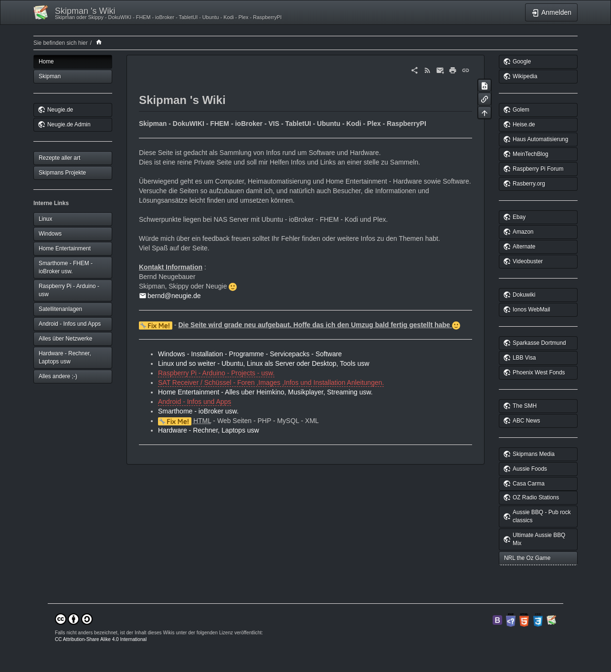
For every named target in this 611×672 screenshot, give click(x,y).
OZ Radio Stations (536, 497)
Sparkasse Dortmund (539, 343)
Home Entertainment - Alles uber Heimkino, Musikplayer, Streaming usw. (265, 392)
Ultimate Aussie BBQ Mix (539, 539)
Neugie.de (60, 109)
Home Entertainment (65, 248)
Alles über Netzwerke (65, 338)
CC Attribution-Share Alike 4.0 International (101, 639)
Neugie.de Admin (69, 124)
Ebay (519, 217)
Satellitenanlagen (60, 309)
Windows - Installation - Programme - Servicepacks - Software (250, 354)
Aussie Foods (530, 468)
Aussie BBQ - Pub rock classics (542, 516)
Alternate (524, 246)
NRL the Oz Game (527, 558)
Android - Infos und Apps (70, 323)
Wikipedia (525, 76)
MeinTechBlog (530, 154)
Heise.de (524, 124)
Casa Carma (529, 483)
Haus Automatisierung (540, 139)
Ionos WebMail (531, 309)
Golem (521, 109)
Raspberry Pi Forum (538, 168)
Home (46, 61)
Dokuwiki (524, 294)
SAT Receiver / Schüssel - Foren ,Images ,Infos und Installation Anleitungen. (271, 382)
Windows (50, 233)
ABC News (526, 420)
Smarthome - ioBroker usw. (198, 411)
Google (522, 61)
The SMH (525, 406)
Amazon (523, 231)
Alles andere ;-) (58, 376)
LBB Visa (524, 357)
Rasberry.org (529, 183)
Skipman (50, 76)
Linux (45, 219)
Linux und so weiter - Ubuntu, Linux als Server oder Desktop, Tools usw (263, 363)
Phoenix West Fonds (539, 372)
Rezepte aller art (59, 158)
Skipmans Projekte (62, 172)
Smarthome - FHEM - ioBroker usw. (66, 267)
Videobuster (528, 261)
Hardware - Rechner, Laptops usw (65, 357)
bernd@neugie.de (174, 296)
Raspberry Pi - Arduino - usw (69, 290)
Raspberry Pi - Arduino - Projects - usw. (216, 373)
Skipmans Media (534, 454)
